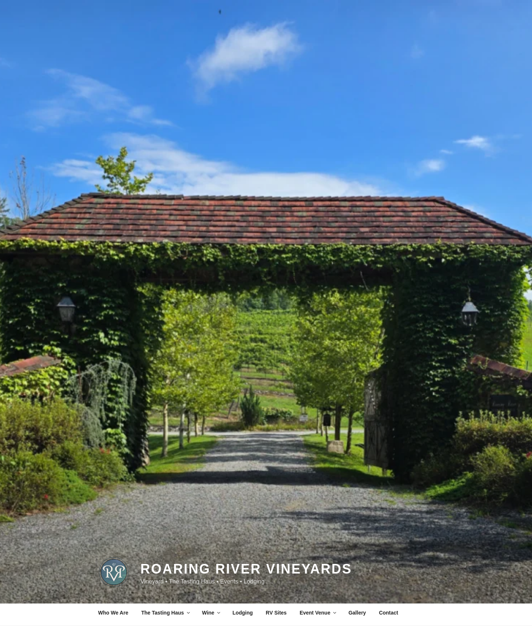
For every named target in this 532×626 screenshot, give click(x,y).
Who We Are (113, 613)
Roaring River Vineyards (246, 561)
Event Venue (318, 613)
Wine (211, 613)
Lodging (242, 613)
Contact (388, 613)
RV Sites (276, 613)
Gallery (357, 613)
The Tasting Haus (166, 613)
